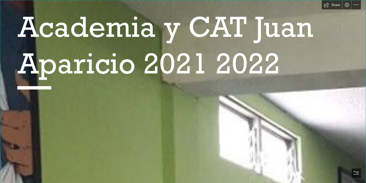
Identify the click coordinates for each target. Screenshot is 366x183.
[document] (183, 91)
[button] (332, 4)
